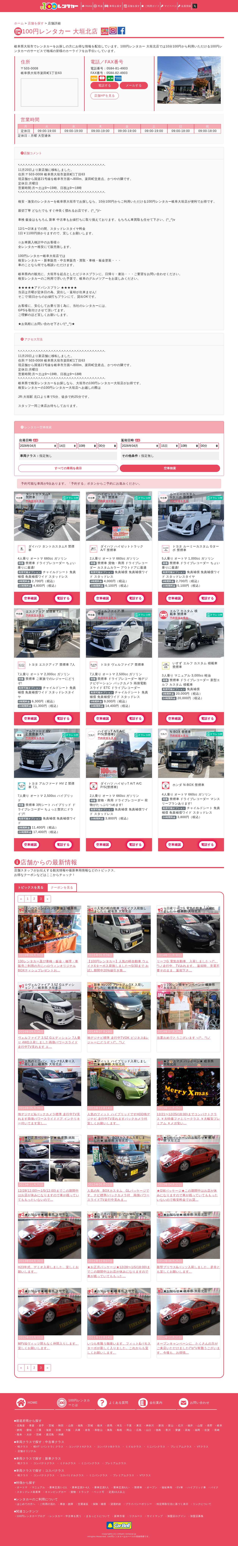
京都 (58, 1430)
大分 (29, 1434)
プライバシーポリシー (139, 1504)
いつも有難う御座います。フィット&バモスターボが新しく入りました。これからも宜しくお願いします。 (119, 1348)
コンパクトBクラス (108, 1446)
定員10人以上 (117, 1492)
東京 (139, 1425)
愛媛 (178, 1430)
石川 (180, 1425)
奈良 (87, 1430)
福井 (190, 1425)
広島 (139, 1430)
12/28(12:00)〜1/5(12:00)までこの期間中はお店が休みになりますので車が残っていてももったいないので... (48, 1195)
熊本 (19, 1434)
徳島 (158, 1430)
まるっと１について (98, 1516)
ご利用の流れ (48, 1504)
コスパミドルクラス (71, 1475)
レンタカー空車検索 (38, 427)
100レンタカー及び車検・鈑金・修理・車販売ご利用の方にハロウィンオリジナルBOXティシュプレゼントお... (48, 966)
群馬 (109, 1425)
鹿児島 (50, 1434)
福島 (80, 1425)
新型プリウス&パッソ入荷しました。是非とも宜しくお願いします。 (188, 1269)
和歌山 (99, 1430)
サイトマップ (155, 1516)
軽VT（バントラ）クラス (48, 1446)
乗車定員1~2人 (58, 1487)
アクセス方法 (33, 339)
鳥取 (109, 1430)
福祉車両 (167, 1487)
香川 (168, 1430)
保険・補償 (99, 1504)
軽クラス (22, 1446)
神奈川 (150, 1425)
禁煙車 (138, 1487)
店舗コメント (33, 153)
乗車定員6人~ (121, 1487)
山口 (148, 1430)
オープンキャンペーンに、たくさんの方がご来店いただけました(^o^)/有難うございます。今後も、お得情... (188, 1348)
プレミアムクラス (181, 1446)
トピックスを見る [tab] (31, 887)
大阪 (68, 1430)
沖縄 (61, 1434)
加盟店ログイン (176, 1516)
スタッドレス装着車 (29, 1492)
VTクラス (202, 1446)
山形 (70, 1425)
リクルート (136, 1516)
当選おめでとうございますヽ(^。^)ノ (184, 1037)
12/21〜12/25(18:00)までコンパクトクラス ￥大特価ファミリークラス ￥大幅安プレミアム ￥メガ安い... (188, 1119)
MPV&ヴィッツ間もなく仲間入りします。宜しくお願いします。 (48, 1346)
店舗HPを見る (104, 95)
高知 (187, 1430)
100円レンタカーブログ (31, 1516)
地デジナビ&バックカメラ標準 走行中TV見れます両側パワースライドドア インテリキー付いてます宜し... (49, 1119)
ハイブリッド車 (196, 1487)
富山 (170, 1425)
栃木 (100, 1425)
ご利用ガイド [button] (150, 6)
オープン (152, 1487)
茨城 (90, 1425)
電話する (104, 85)
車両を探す (113, 6)
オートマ (22, 1487)
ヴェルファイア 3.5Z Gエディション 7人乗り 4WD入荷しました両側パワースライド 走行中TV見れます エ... (49, 1042)
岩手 (41, 1425)
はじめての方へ (26, 1504)
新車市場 (119, 1516)
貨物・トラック (80, 1492)
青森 (31, 1425)
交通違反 (83, 1504)
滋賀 (48, 1430)
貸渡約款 (116, 1504)
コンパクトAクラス (80, 1446)
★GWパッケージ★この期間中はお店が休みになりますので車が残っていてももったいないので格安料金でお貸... (187, 1195)
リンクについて (202, 1504)
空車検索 (170, 468)
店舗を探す (131, 6)
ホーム (19, 23)
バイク (214, 1487)
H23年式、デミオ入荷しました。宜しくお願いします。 (48, 1269)
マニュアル (38, 1487)
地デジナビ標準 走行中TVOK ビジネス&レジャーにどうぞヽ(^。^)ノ (118, 1040)
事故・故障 (66, 1504)
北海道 (21, 1425)
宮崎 (38, 1434)
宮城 (51, 1425)
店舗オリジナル (26, 1451)
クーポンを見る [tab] (62, 887)
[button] (162, 80)
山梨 (200, 1425)
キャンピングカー (55, 1492)
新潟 (161, 1425)
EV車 (180, 1487)
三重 (38, 1430)
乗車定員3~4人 (81, 1487)
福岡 (197, 1430)
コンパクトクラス (44, 1463)
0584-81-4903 (117, 68)
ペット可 (99, 1492)
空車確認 (30, 598)
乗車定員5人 (101, 1487)
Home (87, 6)
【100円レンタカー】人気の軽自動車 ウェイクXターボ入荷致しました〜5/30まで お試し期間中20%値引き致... (118, 966)
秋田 (61, 1425)
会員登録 (184, 6)
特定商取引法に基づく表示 (172, 1504)
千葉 (129, 1425)
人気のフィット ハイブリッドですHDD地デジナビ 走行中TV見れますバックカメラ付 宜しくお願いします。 (118, 1119)
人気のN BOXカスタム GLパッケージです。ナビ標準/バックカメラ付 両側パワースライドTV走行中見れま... (118, 1195)
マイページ (168, 6)
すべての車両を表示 (68, 468)
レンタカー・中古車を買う (65, 1516)
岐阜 (219, 1425)
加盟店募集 (197, 1516)
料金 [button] (98, 6)
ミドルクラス (133, 1446)
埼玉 (119, 1425)
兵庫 (77, 1430)
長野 (209, 1425)
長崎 (217, 1430)
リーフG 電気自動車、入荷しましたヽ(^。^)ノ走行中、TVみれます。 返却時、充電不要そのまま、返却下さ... (188, 966)
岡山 (129, 1430)
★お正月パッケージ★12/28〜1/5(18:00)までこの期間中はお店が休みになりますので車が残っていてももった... (118, 1271)
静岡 (19, 1430)
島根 (119, 1430)
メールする (134, 85)
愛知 (29, 1430)
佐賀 (207, 1430)
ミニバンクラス (155, 1446)
